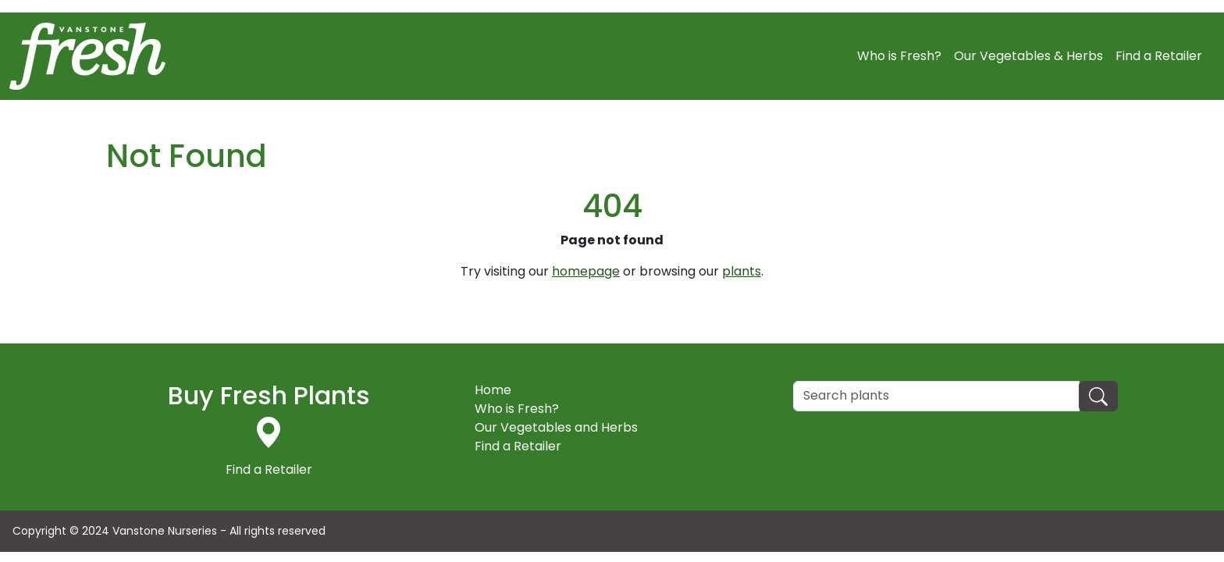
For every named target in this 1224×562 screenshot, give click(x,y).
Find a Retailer (1158, 56)
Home (493, 390)
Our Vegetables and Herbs (556, 427)
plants (741, 271)
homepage (586, 271)
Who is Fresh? (899, 56)
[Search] (936, 396)
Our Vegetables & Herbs (1028, 56)
